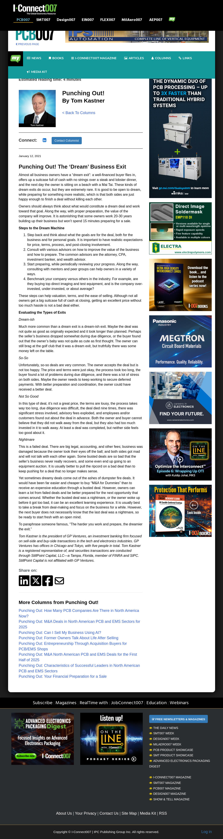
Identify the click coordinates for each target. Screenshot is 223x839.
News (34, 58)
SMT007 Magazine (165, 783)
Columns (161, 58)
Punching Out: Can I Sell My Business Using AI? (60, 632)
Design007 (66, 20)
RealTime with (94, 703)
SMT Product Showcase (171, 755)
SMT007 (43, 20)
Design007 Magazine (167, 793)
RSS (163, 813)
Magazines (65, 703)
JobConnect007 (127, 703)
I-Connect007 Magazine (94, 58)
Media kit (37, 72)
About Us (64, 813)
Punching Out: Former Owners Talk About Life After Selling (68, 638)
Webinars (179, 703)
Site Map (129, 813)
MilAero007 (132, 20)
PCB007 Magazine (165, 788)
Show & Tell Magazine (169, 799)
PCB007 (23, 20)
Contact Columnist (66, 140)
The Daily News (163, 728)
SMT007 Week (161, 733)
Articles (134, 58)
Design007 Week (164, 739)
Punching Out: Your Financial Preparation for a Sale (63, 676)
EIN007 (88, 20)
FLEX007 (107, 20)
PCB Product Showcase (171, 750)
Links (185, 58)
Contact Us (108, 813)
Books (56, 58)
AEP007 (155, 20)
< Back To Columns (78, 113)
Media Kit (148, 813)
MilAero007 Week (165, 744)
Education (156, 703)
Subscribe (42, 703)
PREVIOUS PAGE (27, 44)
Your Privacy (85, 813)
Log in (206, 832)
